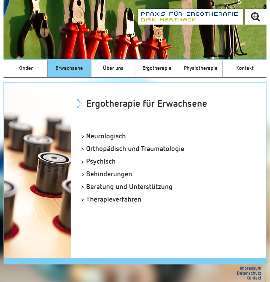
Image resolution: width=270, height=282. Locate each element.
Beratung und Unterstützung (129, 186)
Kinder (25, 68)
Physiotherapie (201, 68)
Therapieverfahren (113, 199)
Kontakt (244, 68)
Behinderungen (109, 174)
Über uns (113, 68)
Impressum (250, 268)
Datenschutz (249, 273)
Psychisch (101, 161)
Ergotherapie (157, 68)
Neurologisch (106, 136)
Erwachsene (69, 68)
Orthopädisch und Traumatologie (135, 148)
